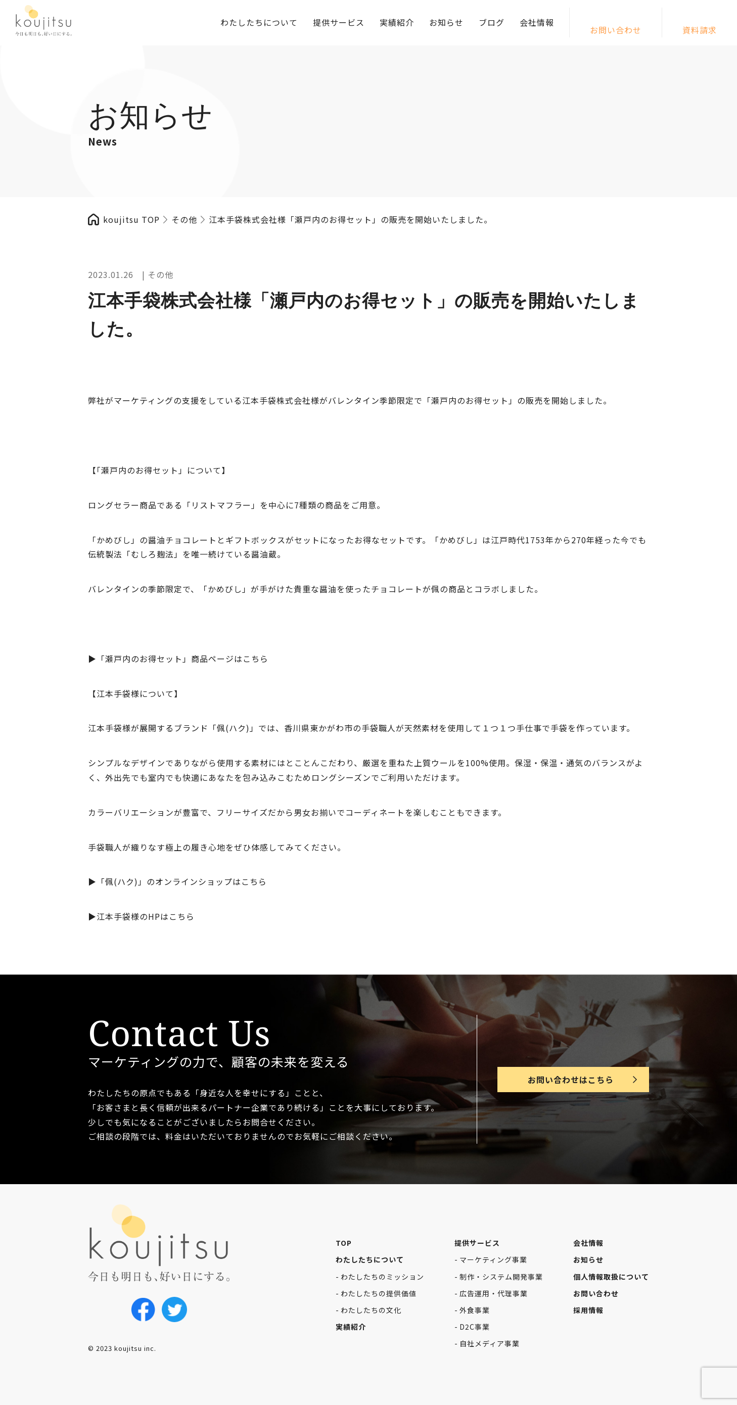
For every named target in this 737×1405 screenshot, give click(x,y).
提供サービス (338, 22)
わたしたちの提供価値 (379, 1293)
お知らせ (446, 22)
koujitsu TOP (131, 219)
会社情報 (537, 22)
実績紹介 (397, 22)
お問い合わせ (615, 30)
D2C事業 (474, 1327)
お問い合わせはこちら (571, 1079)
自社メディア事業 (489, 1343)
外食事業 (474, 1310)
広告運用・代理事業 (493, 1293)
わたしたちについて (259, 22)
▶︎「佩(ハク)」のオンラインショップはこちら (177, 881)
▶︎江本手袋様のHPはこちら (141, 916)
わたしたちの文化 (371, 1310)
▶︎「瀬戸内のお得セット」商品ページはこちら (178, 658)
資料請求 (699, 30)
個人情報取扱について (611, 1277)
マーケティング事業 (493, 1259)
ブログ (491, 22)
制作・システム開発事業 (501, 1277)
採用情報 (588, 1310)
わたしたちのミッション (382, 1277)
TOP (344, 1243)
